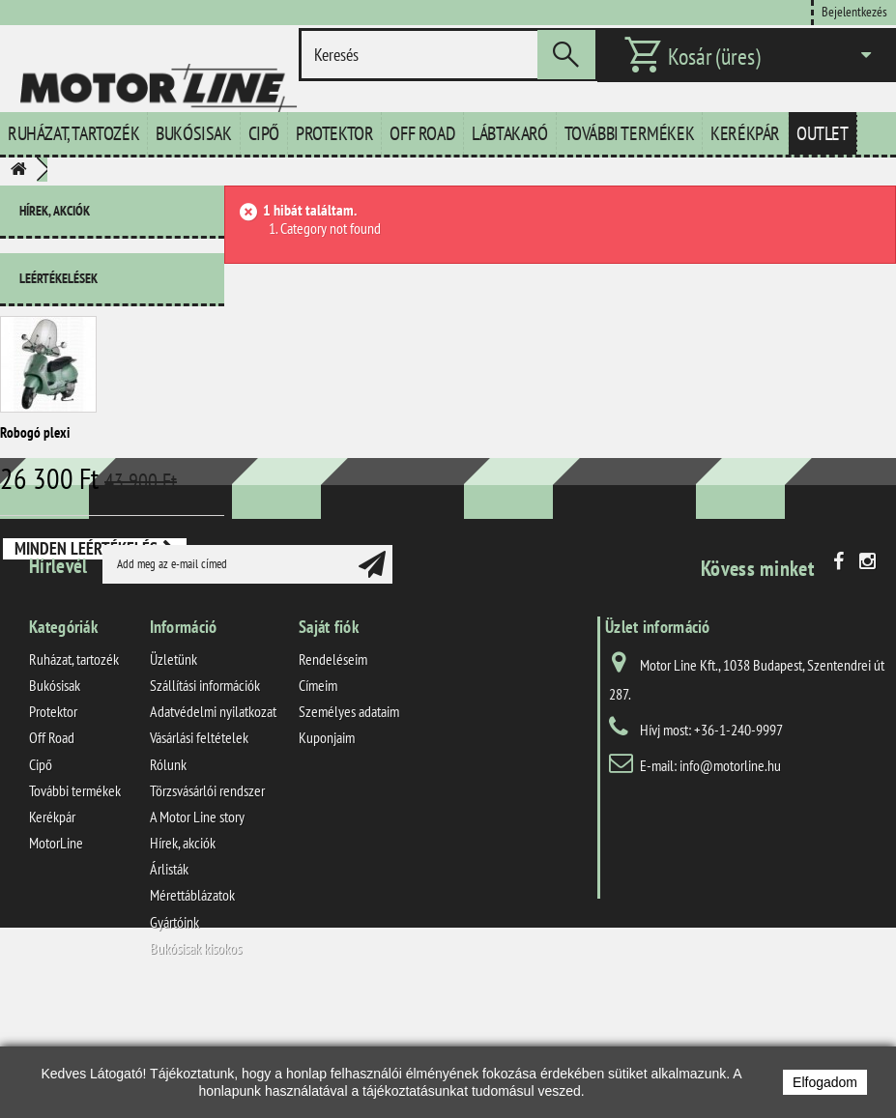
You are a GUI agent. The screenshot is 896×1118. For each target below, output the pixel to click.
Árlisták (169, 982)
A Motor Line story (197, 930)
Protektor (334, 133)
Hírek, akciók (54, 210)
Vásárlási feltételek (199, 851)
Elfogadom (825, 1082)
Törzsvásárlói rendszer (207, 903)
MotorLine (56, 956)
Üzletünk (173, 772)
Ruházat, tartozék (73, 133)
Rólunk (168, 877)
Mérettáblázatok (192, 1008)
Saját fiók (329, 740)
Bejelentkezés (854, 11)
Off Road (422, 133)
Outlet (822, 133)
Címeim (318, 799)
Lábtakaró (509, 133)
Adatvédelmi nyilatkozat (213, 825)
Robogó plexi (35, 425)
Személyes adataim (349, 825)
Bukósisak (193, 133)
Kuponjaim (327, 851)
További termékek (629, 133)
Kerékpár (745, 133)
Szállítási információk (205, 799)
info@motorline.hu (730, 878)
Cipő (263, 133)
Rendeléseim (333, 772)
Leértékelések (58, 270)
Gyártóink (174, 1035)
